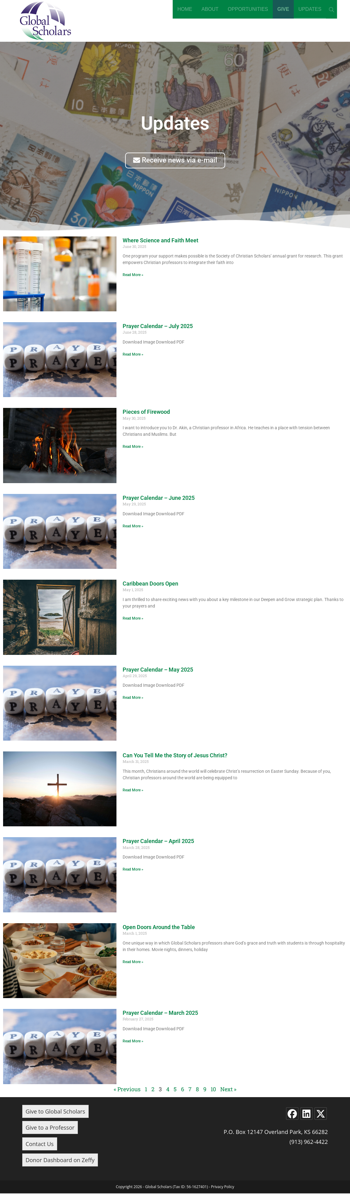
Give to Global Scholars (55, 1111)
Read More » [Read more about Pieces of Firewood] (133, 447)
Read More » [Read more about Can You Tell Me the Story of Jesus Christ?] (133, 790)
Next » (228, 1089)
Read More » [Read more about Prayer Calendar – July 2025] (133, 355)
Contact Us (40, 1144)
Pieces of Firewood (146, 412)
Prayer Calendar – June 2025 (159, 498)
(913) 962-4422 (308, 1142)
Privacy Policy (222, 1187)
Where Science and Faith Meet (160, 240)
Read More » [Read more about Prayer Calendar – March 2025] (133, 1041)
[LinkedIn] (306, 1114)
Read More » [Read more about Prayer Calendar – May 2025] (133, 698)
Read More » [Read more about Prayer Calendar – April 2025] (133, 870)
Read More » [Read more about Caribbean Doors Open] (133, 618)
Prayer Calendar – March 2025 (160, 1013)
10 (213, 1089)
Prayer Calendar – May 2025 (158, 670)
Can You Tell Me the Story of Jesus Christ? (175, 755)
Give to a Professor (50, 1128)
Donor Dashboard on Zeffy (60, 1160)
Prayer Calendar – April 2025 (158, 841)
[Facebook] (292, 1114)
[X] (320, 1114)
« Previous (127, 1089)
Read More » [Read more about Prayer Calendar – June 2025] (133, 526)
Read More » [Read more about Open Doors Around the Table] (133, 962)
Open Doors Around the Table (159, 927)
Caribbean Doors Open (150, 584)
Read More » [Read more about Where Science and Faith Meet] (133, 275)
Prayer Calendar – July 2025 (158, 326)
